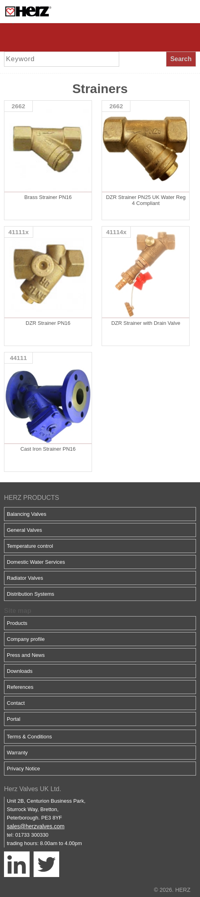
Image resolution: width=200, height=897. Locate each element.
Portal (13, 719)
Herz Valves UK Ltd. (32, 789)
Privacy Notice (23, 769)
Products (17, 623)
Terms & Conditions (29, 737)
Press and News (26, 655)
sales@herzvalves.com (35, 826)
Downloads (19, 671)
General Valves (24, 530)
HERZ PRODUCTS (31, 497)
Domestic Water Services (36, 562)
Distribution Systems (30, 594)
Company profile (26, 639)
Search (181, 59)
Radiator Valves (25, 578)
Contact (16, 703)
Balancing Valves (26, 514)
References (20, 687)
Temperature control (30, 546)
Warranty (17, 753)
